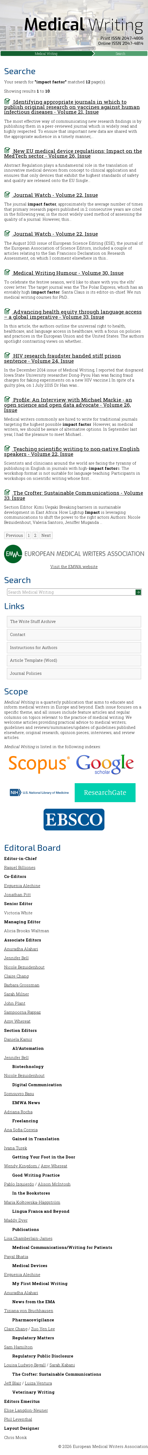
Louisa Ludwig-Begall (25, 1365)
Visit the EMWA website (74, 564)
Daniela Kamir (18, 1039)
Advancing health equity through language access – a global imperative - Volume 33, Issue (73, 314)
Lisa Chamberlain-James (28, 1238)
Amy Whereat (17, 1021)
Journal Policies (26, 673)
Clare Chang (15, 1328)
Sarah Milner (16, 994)
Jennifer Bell (16, 957)
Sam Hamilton (18, 1347)
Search (120, 53)
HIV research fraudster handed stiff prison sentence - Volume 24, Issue (62, 358)
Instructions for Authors (33, 647)
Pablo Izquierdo (19, 1184)
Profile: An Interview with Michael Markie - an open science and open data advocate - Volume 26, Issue (68, 404)
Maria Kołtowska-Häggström (32, 1202)
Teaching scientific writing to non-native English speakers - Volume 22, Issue (72, 451)
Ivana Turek (15, 1148)
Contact (17, 634)
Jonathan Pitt (17, 894)
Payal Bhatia (16, 1256)
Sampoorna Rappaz (22, 1012)
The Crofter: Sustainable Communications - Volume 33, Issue (73, 495)
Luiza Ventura (38, 1383)
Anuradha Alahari (21, 949)
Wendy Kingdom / (22, 1166)
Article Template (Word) (33, 660)
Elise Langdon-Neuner (26, 1410)
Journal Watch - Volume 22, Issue (51, 194)
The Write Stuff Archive (33, 621)
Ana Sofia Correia (21, 1129)
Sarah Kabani (62, 1365)
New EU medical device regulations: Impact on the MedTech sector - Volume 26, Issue (73, 153)
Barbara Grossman (22, 985)
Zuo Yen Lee (43, 1328)
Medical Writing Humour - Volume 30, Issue (64, 272)
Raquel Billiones (19, 867)
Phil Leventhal (18, 1419)
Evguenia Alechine (22, 885)
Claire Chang (16, 976)
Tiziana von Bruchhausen (28, 1310)
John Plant (14, 1003)
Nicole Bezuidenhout (24, 967)
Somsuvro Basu (19, 1093)
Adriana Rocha (18, 1111)
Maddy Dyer (16, 1220)
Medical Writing (46, 53)
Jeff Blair (12, 1383)
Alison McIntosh (54, 1184)
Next (46, 535)
